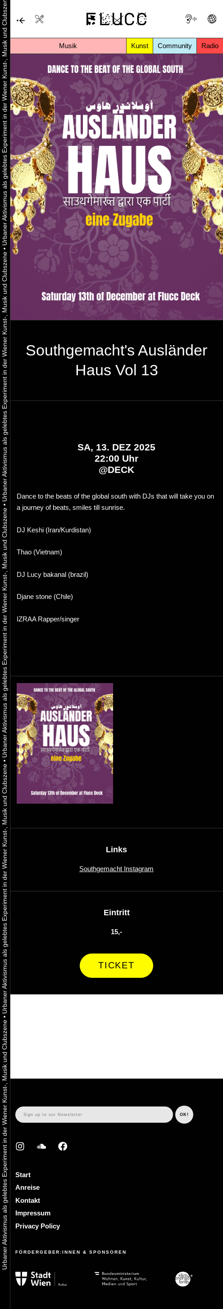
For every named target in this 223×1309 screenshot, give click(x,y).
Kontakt (27, 1200)
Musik (68, 45)
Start (23, 1175)
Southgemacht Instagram (116, 869)
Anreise (27, 1187)
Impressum (32, 1213)
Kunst (139, 45)
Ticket (116, 965)
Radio (209, 45)
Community (175, 45)
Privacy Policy (37, 1226)
